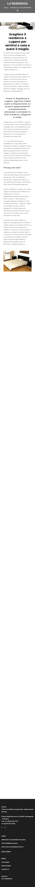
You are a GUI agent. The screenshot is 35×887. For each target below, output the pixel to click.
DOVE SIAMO (6, 866)
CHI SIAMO (5, 862)
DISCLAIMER (6, 851)
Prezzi (6, 7)
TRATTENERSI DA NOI (9, 843)
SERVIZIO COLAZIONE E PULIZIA (13, 840)
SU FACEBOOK (6, 879)
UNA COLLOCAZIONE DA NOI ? (12, 847)
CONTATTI (5, 869)
